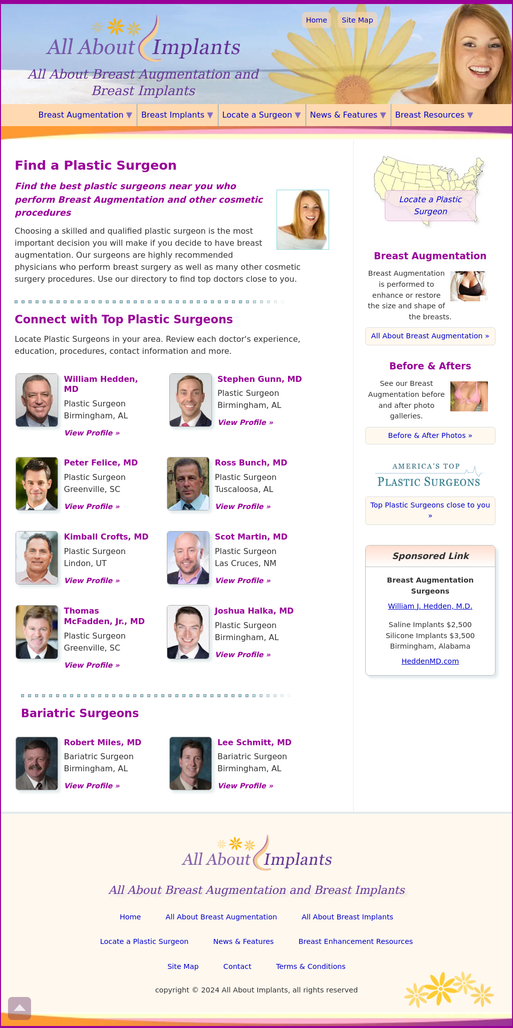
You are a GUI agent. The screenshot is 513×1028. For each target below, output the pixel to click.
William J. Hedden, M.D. (430, 606)
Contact (237, 966)
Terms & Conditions (311, 966)
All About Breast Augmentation (427, 336)
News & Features (243, 941)
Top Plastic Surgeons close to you (430, 505)
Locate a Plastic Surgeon (144, 941)
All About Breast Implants (347, 917)
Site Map (357, 20)
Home (317, 20)
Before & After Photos (427, 435)
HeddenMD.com (430, 661)
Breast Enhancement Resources (356, 941)
